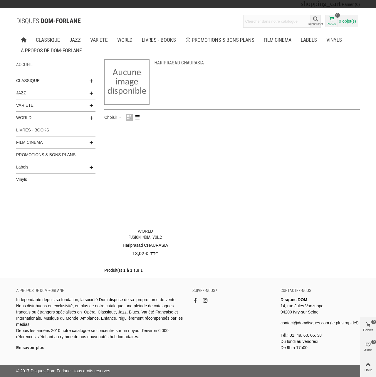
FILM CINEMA (277, 40)
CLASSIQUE (48, 40)
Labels (309, 40)
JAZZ (75, 40)
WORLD (124, 40)
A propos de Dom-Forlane (51, 50)
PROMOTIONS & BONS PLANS (220, 40)
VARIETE (99, 40)
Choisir (113, 117)
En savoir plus (30, 347)
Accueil (24, 64)
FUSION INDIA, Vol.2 (145, 237)
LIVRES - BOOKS (159, 40)
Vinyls (334, 40)
